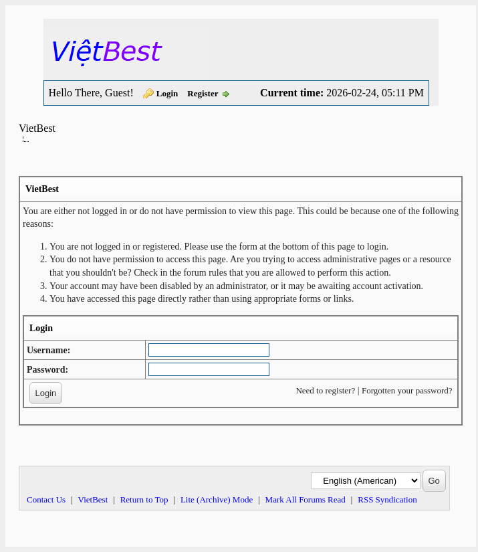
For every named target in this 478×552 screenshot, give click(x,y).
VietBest (37, 128)
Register (202, 93)
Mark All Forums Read (305, 499)
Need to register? (325, 390)
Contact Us (46, 499)
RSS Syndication (387, 499)
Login (167, 93)
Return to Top (144, 499)
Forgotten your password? (407, 390)
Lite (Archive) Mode (217, 499)
